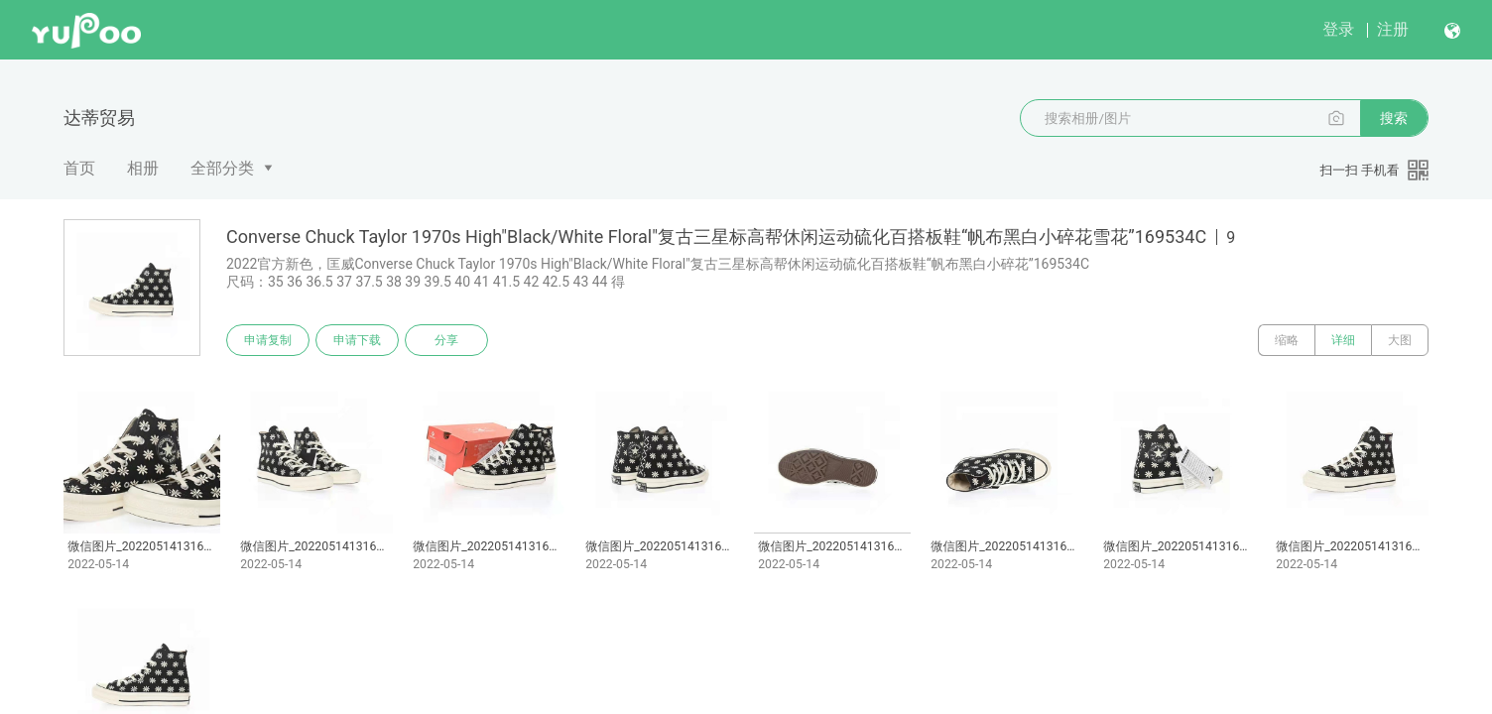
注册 (1393, 29)
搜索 (1394, 118)
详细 (1343, 340)
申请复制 (268, 340)
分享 (446, 340)
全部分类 (222, 168)
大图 (1400, 340)
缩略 (1287, 340)
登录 (1338, 29)
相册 (143, 168)
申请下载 (357, 340)
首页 (79, 168)
